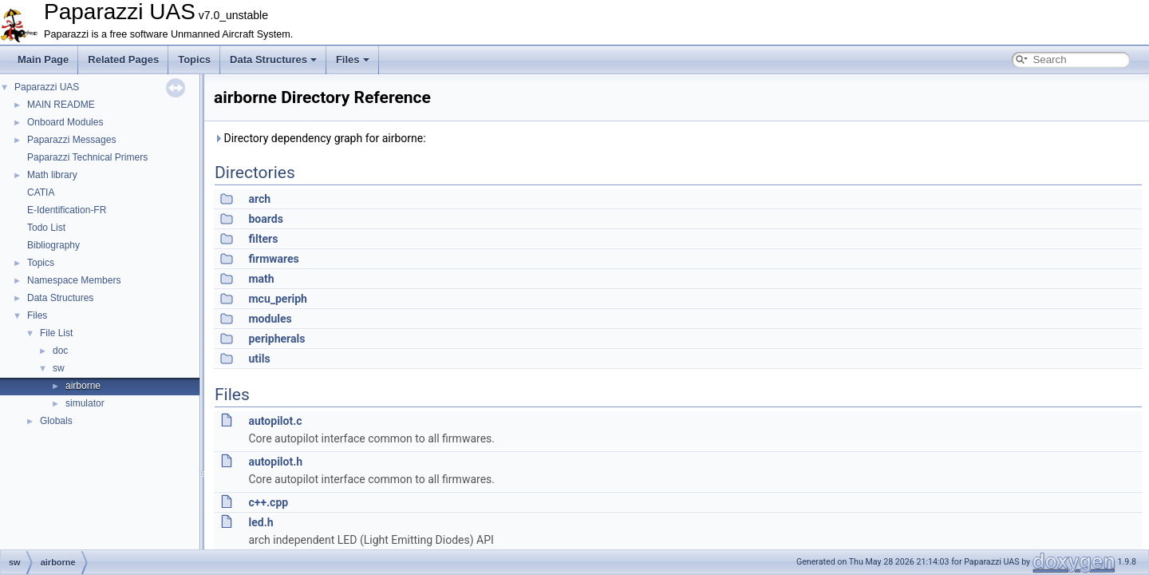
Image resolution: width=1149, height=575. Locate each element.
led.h (260, 522)
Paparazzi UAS (46, 87)
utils (259, 358)
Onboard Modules (65, 122)
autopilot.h (275, 461)
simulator (85, 403)
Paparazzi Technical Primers (87, 157)
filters (263, 238)
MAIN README (61, 104)
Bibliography (53, 245)
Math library (52, 174)
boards (265, 218)
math (261, 278)
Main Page (43, 59)
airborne (83, 385)
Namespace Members (73, 280)
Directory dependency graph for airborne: (320, 138)
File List (56, 333)
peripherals (276, 338)
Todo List (46, 227)
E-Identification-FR (66, 210)
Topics (194, 59)
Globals (56, 420)
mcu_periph (277, 298)
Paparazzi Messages (71, 139)
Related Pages (123, 59)
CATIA (40, 192)
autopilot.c (275, 420)
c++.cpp (268, 502)
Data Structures (273, 59)
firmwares (273, 258)
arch (259, 198)
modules (269, 318)
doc (60, 350)
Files (352, 59)
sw (59, 368)
